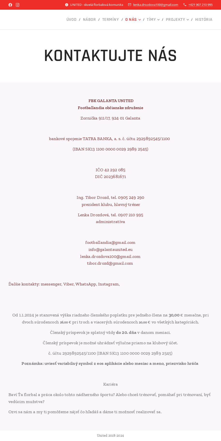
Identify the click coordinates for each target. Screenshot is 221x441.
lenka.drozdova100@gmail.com (155, 4)
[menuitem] (84, 20)
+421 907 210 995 (200, 4)
